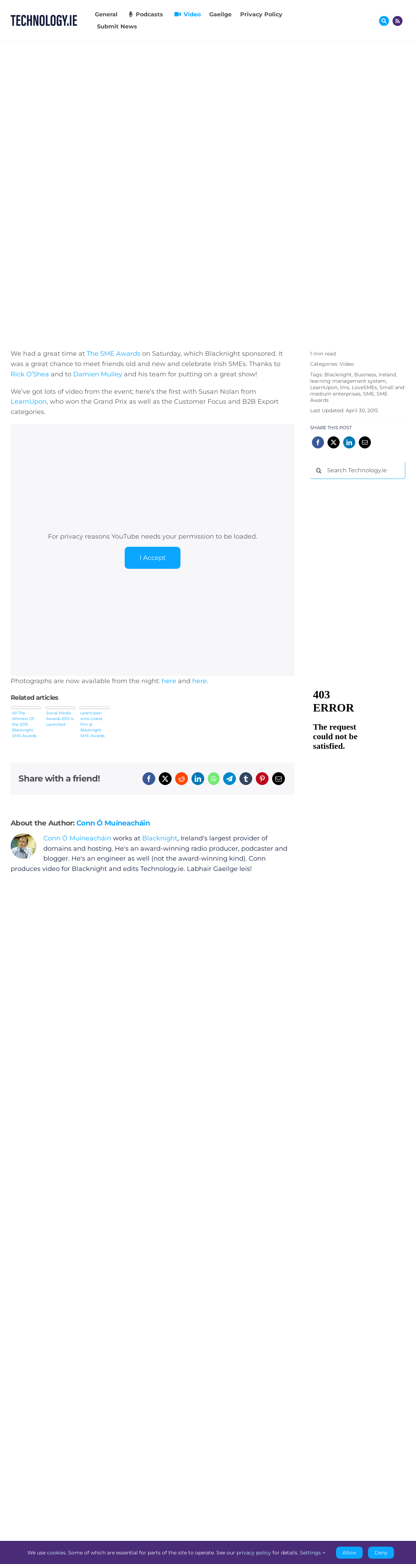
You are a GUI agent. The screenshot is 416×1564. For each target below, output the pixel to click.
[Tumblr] (246, 778)
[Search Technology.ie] (357, 470)
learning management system (348, 381)
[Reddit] (181, 778)
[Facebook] (149, 778)
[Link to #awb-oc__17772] (384, 21)
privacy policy (254, 1552)
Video (347, 364)
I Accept (153, 558)
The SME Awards (113, 354)
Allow (349, 1552)
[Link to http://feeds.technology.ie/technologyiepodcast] (398, 21)
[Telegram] (229, 778)
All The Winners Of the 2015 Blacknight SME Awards (24, 724)
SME (368, 394)
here (169, 681)
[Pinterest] (262, 778)
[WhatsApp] (213, 778)
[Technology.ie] (44, 18)
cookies (56, 1552)
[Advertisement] (363, 530)
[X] (165, 778)
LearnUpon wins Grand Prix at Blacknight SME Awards (92, 724)
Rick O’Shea (30, 374)
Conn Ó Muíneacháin (113, 823)
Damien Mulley (97, 374)
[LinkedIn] (198, 778)
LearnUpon (29, 401)
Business (365, 374)
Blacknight (159, 838)
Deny (381, 1552)
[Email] (278, 778)
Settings (312, 1552)
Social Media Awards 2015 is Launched (60, 718)
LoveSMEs (364, 387)
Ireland (387, 374)
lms (344, 387)
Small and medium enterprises (357, 390)
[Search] (318, 470)
